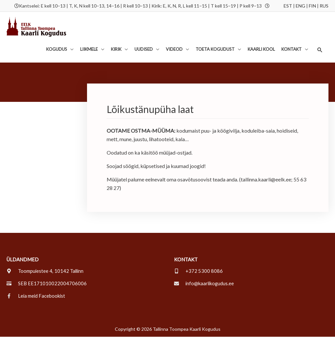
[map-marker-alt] (46, 271)
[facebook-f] (36, 296)
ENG (300, 6)
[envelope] (204, 284)
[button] (319, 50)
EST (288, 6)
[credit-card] (47, 284)
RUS (324, 6)
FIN (312, 6)
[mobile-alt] (198, 271)
